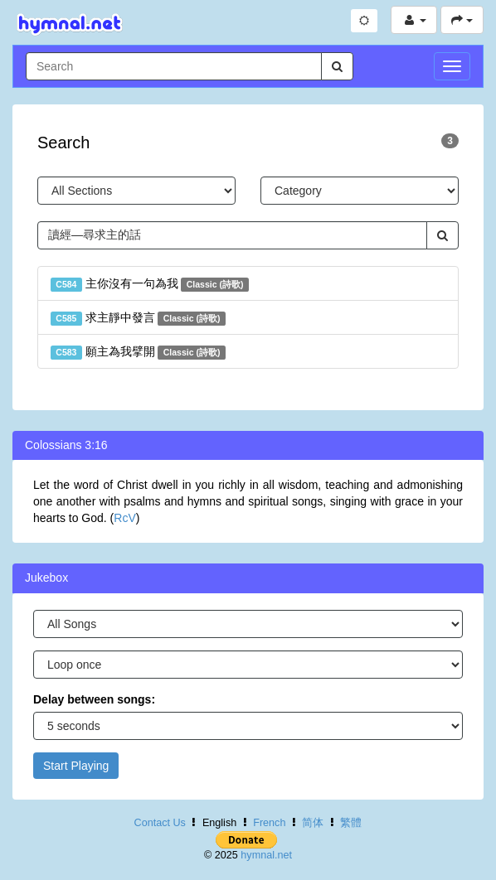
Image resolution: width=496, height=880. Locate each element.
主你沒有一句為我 (150, 284)
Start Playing (76, 765)
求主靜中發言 (138, 318)
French (269, 823)
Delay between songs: (94, 699)
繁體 (351, 823)
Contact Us (160, 823)
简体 (312, 823)
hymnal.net (266, 855)
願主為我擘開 (138, 352)
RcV (124, 518)
